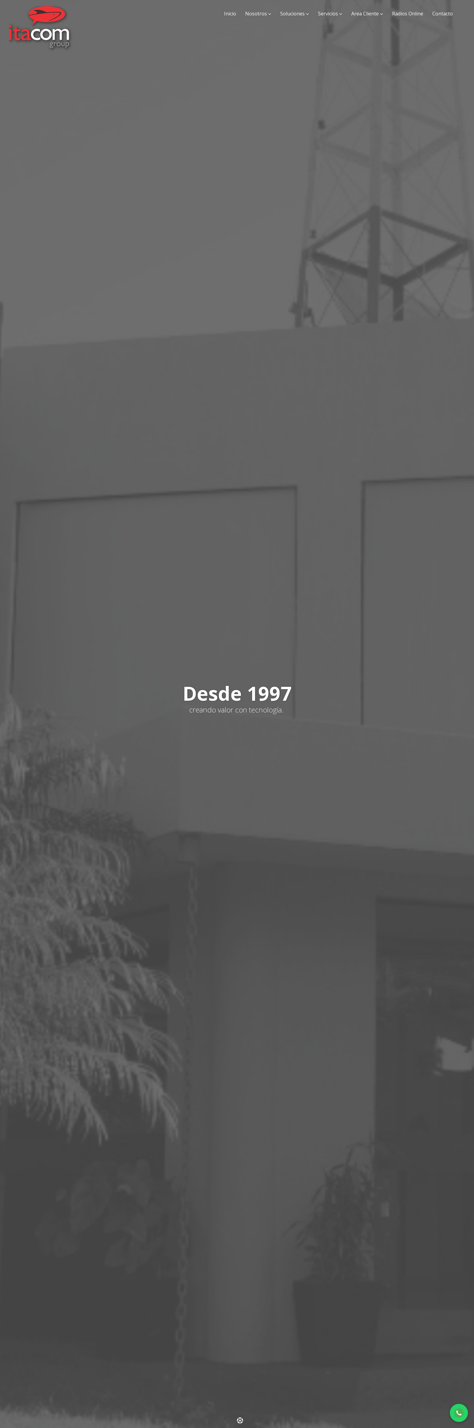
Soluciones (292, 13)
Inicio (230, 13)
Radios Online (407, 13)
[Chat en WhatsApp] (459, 1413)
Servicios (328, 13)
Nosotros (256, 13)
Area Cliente (365, 13)
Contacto (442, 13)
